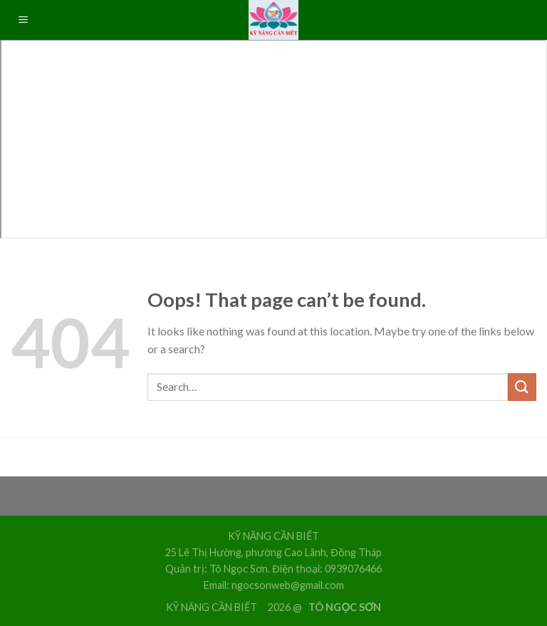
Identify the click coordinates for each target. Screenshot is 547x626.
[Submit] (522, 387)
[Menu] (23, 20)
